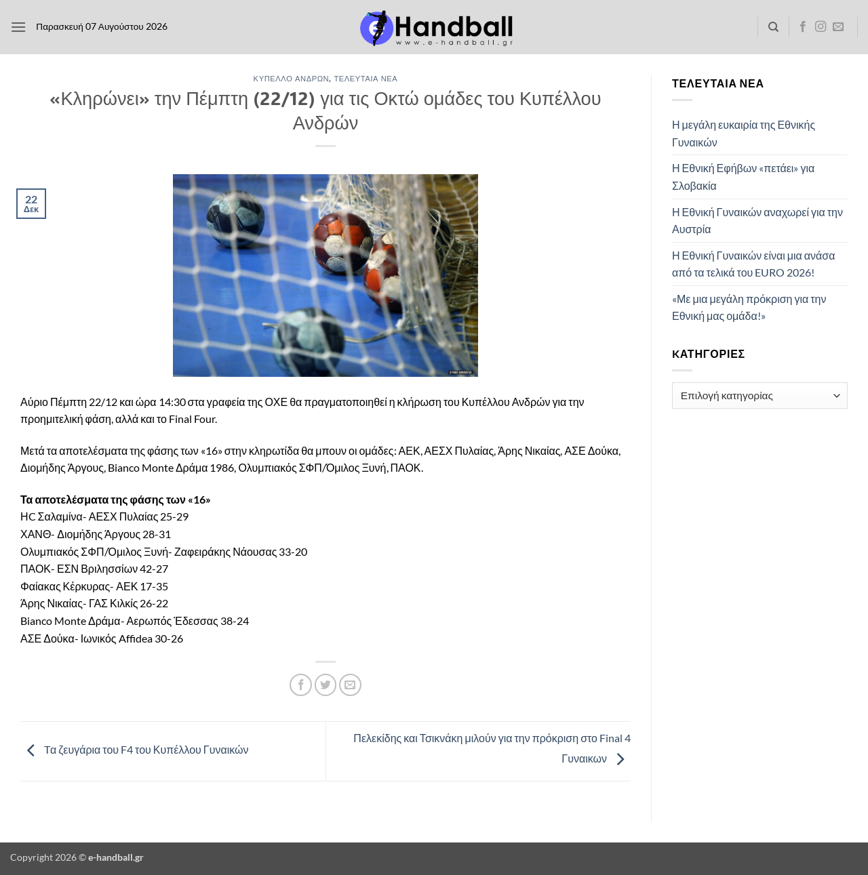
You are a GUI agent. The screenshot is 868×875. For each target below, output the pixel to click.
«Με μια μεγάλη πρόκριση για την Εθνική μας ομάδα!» (749, 307)
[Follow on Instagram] (820, 27)
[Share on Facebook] (301, 685)
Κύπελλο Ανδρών (292, 78)
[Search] (773, 27)
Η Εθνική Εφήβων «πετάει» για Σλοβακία (743, 176)
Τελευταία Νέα (365, 78)
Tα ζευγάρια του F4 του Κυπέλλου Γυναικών (134, 749)
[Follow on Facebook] (802, 27)
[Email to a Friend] (350, 685)
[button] (18, 26)
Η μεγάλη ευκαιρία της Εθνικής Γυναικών (743, 133)
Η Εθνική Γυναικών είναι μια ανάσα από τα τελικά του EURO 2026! (753, 264)
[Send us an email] (838, 27)
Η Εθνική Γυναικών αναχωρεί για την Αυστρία (757, 220)
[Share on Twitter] (326, 685)
